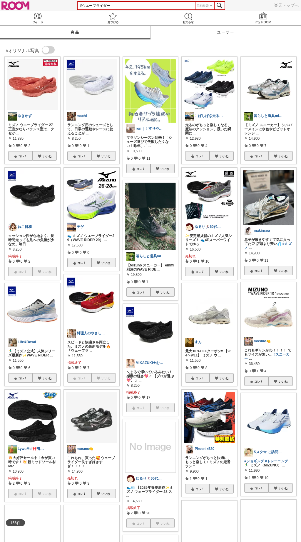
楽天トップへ (286, 5)
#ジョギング (254, 461)
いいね (47, 156)
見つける (112, 18)
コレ (22, 156)
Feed (37, 18)
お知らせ (188, 18)
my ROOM (263, 18)
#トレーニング (276, 461)
